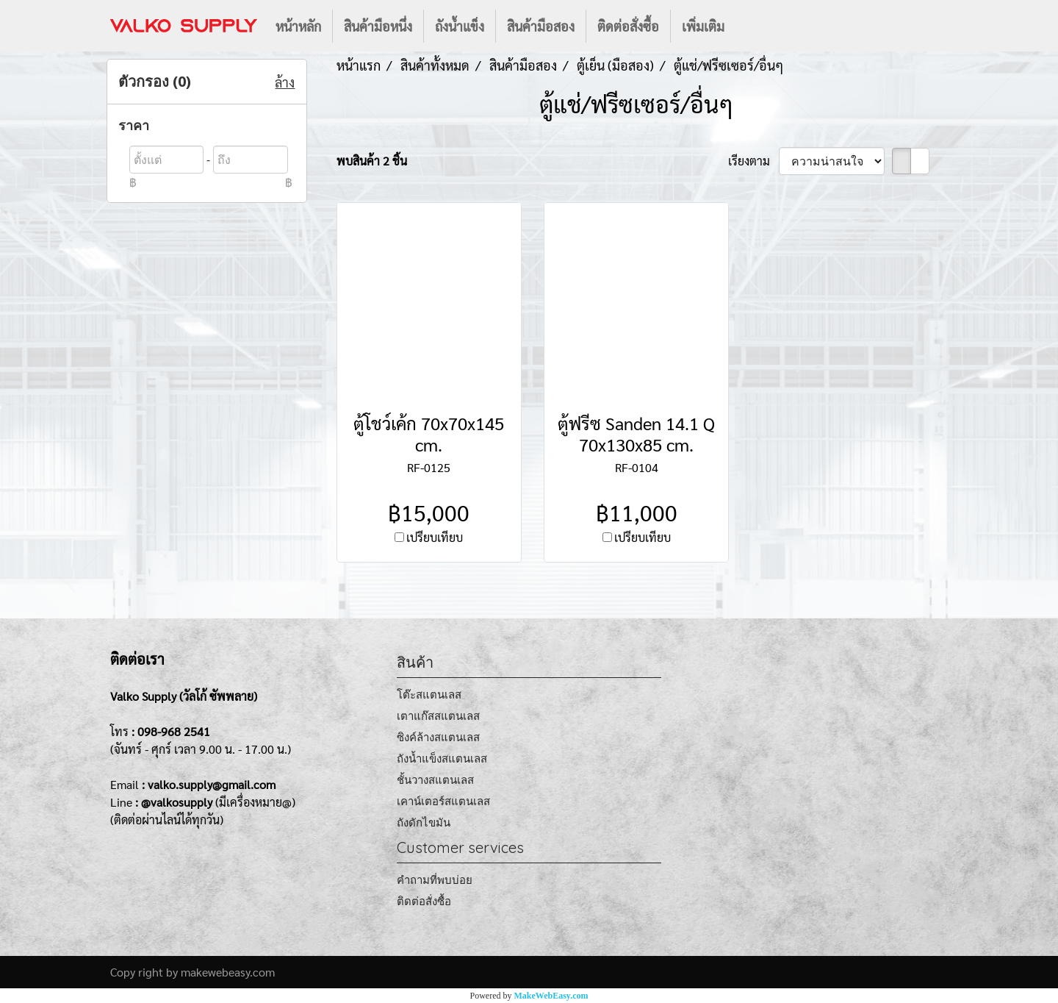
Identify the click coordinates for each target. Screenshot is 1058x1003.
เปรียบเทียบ (434, 537)
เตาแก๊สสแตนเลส (438, 716)
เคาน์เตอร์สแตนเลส (443, 801)
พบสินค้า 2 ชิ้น (372, 160)
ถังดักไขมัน (423, 822)
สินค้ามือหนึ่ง (378, 26)
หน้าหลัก (298, 26)
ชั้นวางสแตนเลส (435, 780)
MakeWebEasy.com (551, 995)
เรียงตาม (753, 160)
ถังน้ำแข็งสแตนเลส (442, 758)
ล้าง (285, 82)
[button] (749, 26)
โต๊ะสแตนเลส (429, 695)
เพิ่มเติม (703, 26)
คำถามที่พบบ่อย (434, 880)
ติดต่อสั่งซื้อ (628, 26)
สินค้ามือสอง (541, 26)
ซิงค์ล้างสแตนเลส (438, 737)
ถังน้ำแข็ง (459, 26)
